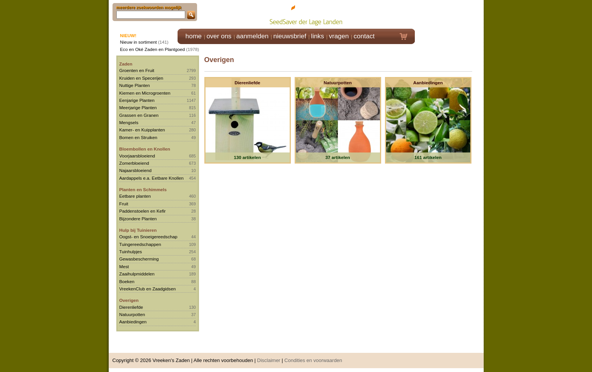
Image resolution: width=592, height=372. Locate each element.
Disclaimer (269, 360)
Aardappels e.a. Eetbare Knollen (151, 177)
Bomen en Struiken (138, 137)
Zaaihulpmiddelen (137, 273)
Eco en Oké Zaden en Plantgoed (152, 49)
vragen (339, 36)
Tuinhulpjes (130, 251)
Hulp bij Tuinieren (138, 230)
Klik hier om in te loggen (449, 14)
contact (364, 36)
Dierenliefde (131, 307)
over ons (219, 36)
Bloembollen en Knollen (144, 148)
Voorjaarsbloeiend (137, 155)
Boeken (127, 281)
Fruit (123, 203)
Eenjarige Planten (137, 100)
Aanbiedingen (133, 321)
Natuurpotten (132, 314)
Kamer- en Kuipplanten (142, 129)
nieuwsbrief (289, 36)
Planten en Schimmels (143, 189)
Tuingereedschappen (140, 244)
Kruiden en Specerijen (141, 77)
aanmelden (252, 36)
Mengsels (129, 122)
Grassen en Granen (139, 115)
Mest (124, 266)
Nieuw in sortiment (138, 41)
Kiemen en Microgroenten (145, 92)
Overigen (129, 300)
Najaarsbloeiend (135, 170)
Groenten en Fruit (137, 70)
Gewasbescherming (139, 258)
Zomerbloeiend (134, 163)
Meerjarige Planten (138, 107)
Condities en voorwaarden (313, 360)
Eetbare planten (135, 195)
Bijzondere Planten (138, 218)
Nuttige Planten (134, 85)
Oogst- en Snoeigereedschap (148, 236)
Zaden (125, 63)
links (317, 36)
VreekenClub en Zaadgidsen (147, 288)
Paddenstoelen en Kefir (142, 210)
